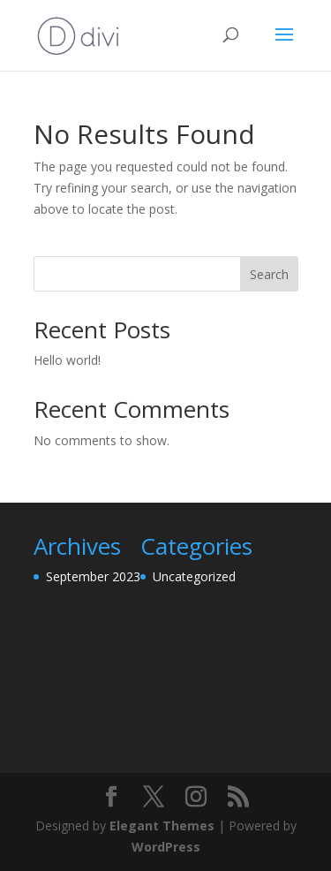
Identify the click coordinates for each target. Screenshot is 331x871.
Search (269, 274)
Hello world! (67, 360)
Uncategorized (194, 576)
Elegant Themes (161, 825)
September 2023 (93, 576)
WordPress (166, 846)
